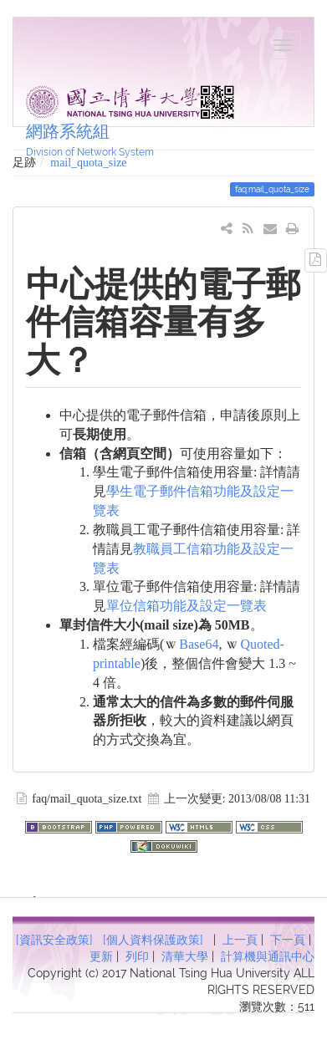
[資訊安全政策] (54, 939)
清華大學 (184, 956)
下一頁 (287, 939)
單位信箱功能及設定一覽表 (186, 606)
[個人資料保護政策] (153, 939)
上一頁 (240, 939)
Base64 (198, 644)
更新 (101, 956)
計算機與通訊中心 (267, 956)
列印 (137, 956)
